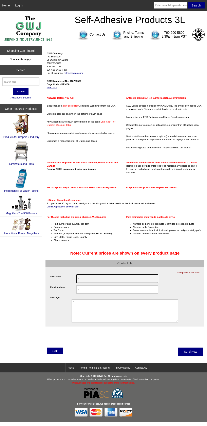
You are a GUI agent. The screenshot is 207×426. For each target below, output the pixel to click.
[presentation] (76, 343)
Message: (55, 297)
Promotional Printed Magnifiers (21, 226)
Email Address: (57, 287)
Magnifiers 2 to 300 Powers (21, 205)
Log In (19, 5)
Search (20, 70)
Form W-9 (52, 87)
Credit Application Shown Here (62, 206)
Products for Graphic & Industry (21, 126)
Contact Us (141, 372)
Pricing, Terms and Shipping (94, 372)
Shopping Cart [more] (21, 50)
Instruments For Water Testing (21, 180)
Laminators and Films (21, 153)
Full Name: (55, 276)
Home (6, 5)
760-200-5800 (174, 32)
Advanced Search (21, 97)
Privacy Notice (122, 372)
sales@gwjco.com (73, 73)
